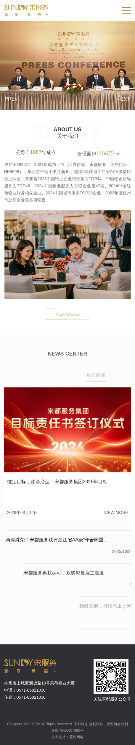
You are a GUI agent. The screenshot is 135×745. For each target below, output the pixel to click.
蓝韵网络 (76, 737)
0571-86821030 (31, 690)
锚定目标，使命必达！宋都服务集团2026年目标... (59, 481)
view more (116, 512)
